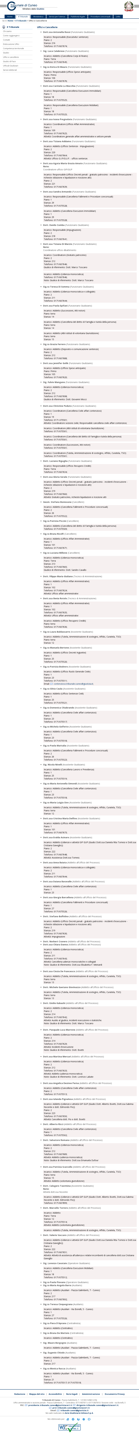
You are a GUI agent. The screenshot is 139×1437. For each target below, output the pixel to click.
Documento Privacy (115, 1394)
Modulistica (38, 16)
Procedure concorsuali (100, 16)
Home (10, 16)
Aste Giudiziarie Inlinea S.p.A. (79, 1413)
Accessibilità (55, 1394)
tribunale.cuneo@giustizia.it (74, 1410)
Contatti (6, 40)
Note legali (72, 1394)
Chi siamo (7, 31)
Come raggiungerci (11, 35)
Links (118, 16)
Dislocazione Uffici (11, 44)
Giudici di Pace (9, 61)
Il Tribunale (23, 16)
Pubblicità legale (78, 16)
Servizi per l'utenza (57, 16)
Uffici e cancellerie (11, 57)
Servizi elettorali (10, 70)
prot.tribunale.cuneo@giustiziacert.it (71, 1408)
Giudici (6, 52)
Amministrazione (91, 1394)
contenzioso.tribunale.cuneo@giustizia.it (73, 683)
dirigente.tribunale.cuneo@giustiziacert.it (97, 1405)
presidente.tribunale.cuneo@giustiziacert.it (50, 1405)
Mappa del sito (37, 1394)
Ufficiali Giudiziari (10, 65)
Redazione (19, 1394)
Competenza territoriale (13, 48)
